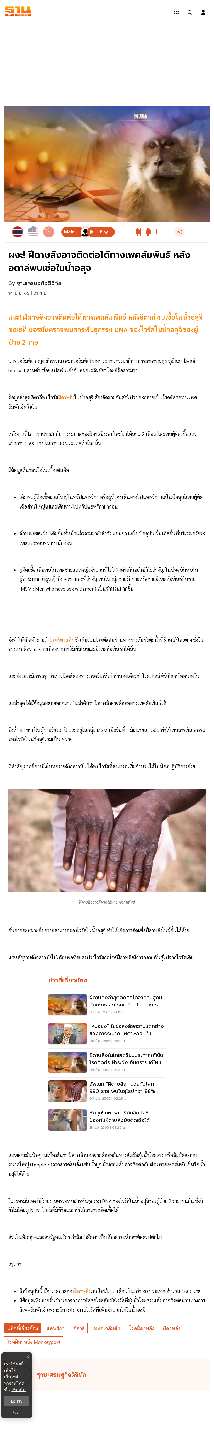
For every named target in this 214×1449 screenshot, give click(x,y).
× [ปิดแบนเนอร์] (27, 1356)
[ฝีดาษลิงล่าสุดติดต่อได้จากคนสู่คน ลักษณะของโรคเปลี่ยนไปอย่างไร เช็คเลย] (107, 1005)
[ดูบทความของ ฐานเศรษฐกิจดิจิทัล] (108, 1375)
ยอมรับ (17, 1401)
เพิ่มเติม (18, 1389)
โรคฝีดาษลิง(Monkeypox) (33, 1342)
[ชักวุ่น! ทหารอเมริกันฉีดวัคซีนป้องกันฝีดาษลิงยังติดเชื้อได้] (107, 1120)
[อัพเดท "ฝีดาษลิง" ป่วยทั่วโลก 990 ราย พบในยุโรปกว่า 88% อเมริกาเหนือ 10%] (107, 1091)
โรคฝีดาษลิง (141, 1328)
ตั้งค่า (16, 1412)
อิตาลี (79, 1328)
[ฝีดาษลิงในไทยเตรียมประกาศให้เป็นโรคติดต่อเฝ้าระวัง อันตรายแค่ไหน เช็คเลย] (107, 1063)
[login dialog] (203, 12)
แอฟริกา (55, 1328)
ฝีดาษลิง (171, 1328)
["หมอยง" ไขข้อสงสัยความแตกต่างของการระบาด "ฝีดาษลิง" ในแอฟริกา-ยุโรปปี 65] (107, 1034)
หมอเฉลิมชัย (107, 1328)
